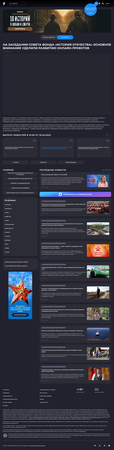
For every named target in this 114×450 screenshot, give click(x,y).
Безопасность (9, 228)
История (15, 162)
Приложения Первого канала (10, 399)
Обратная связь (43, 392)
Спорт (6, 244)
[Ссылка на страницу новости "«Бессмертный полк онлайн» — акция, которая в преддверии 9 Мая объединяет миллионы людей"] (75, 250)
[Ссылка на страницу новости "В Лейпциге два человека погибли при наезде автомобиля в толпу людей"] (75, 353)
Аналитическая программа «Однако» (16, 266)
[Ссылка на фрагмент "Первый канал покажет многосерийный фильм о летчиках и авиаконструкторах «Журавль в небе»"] (93, 147)
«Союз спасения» (53, 417)
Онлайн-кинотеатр (7, 396)
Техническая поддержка (46, 396)
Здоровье (8, 240)
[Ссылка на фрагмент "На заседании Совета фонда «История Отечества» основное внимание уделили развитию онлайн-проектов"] (57, 147)
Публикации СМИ (44, 402)
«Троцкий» (73, 417)
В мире (7, 212)
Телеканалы (83, 431)
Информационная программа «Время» (16, 262)
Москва (7, 252)
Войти (108, 3)
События (42, 399)
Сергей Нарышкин (70, 162)
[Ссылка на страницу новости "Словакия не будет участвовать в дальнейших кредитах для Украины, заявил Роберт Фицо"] (75, 374)
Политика (8, 204)
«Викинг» (67, 417)
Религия (7, 232)
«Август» (31, 417)
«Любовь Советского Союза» (40, 417)
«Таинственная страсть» (95, 417)
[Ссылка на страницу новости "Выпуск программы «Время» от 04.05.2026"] (75, 181)
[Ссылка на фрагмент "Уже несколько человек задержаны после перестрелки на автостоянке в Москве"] (20, 147)
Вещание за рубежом (99, 390)
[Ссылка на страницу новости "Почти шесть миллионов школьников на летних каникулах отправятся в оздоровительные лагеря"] (75, 313)
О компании (6, 389)
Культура (7, 236)
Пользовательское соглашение (47, 389)
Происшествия (9, 224)
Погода (7, 248)
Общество (43, 162)
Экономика (8, 208)
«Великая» (78, 417)
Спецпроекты (6, 392)
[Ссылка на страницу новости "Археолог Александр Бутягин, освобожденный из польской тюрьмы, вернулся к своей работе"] (75, 292)
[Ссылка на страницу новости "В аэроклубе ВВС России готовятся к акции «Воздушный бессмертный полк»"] (75, 271)
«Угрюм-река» (61, 417)
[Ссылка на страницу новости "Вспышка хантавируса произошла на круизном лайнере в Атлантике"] (75, 334)
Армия (7, 220)
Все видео (5, 405)
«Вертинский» (85, 417)
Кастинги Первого (7, 402)
